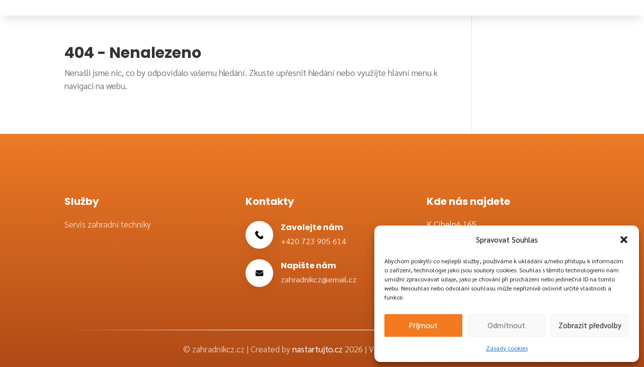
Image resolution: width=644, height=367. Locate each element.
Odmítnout (506, 325)
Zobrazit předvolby (589, 325)
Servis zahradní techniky (107, 224)
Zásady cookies (507, 348)
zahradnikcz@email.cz (319, 279)
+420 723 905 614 (313, 241)
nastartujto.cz (318, 348)
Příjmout (423, 325)
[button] (624, 240)
